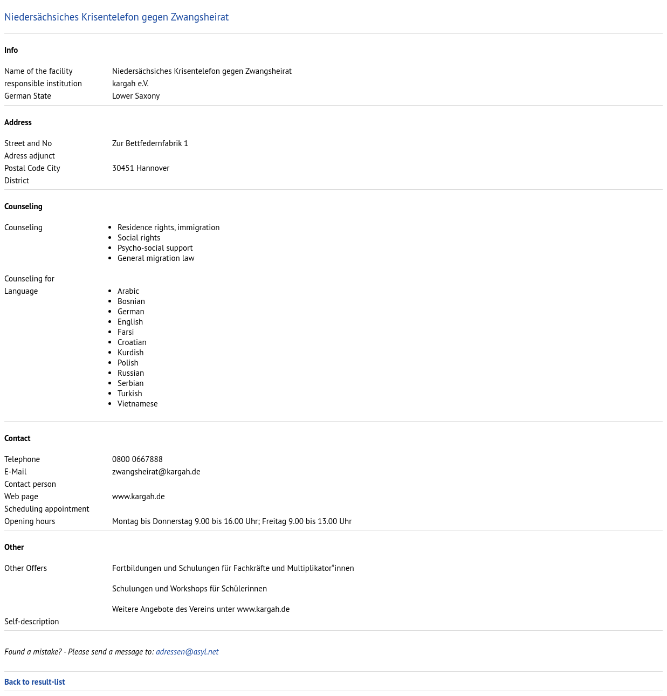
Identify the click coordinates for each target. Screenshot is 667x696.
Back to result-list (34, 682)
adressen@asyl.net (187, 651)
